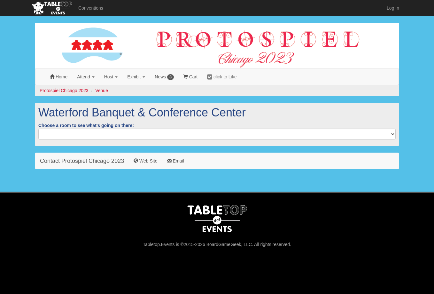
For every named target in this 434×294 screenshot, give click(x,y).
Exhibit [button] (136, 76)
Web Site (145, 160)
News (164, 77)
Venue (101, 90)
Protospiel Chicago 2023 (64, 90)
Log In (393, 8)
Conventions (90, 8)
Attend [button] (85, 76)
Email (175, 160)
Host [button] (111, 76)
